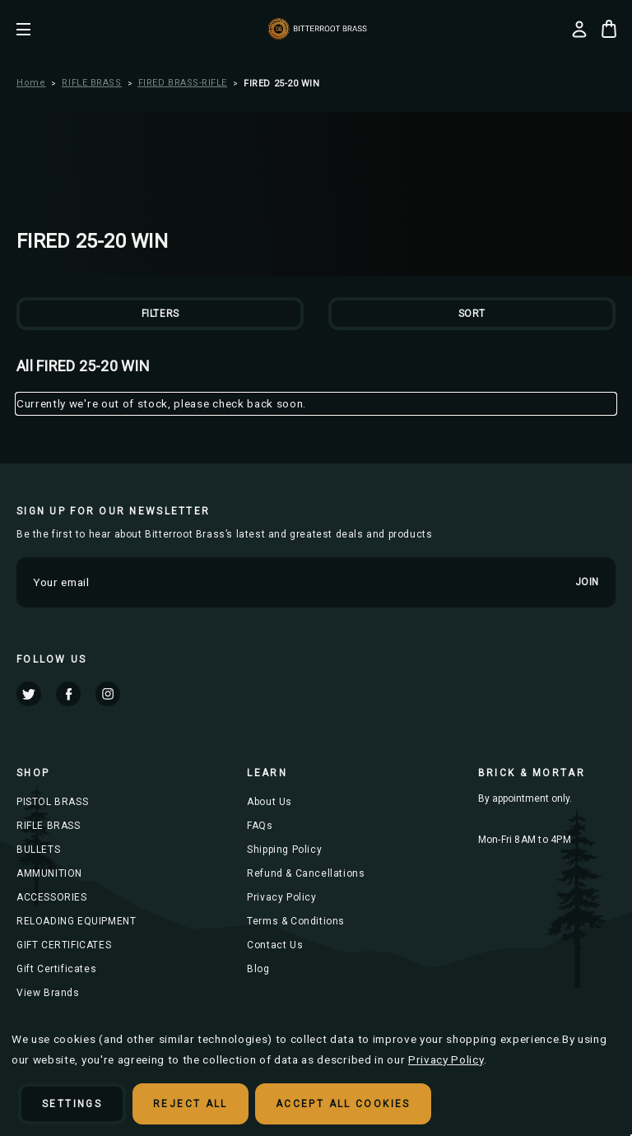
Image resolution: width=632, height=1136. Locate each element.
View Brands (48, 993)
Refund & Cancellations (306, 873)
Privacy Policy (281, 897)
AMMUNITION (49, 873)
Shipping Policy (284, 849)
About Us (269, 802)
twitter (28, 694)
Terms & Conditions (296, 921)
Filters (160, 313)
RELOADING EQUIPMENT (76, 921)
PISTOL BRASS (52, 802)
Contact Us (275, 945)
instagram (107, 694)
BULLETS (38, 849)
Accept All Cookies (343, 1104)
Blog (258, 969)
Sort (472, 313)
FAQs (259, 825)
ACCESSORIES (51, 897)
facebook (68, 694)
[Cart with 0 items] (609, 28)
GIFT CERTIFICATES (63, 945)
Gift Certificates (56, 969)
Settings (72, 1104)
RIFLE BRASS (48, 825)
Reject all (190, 1104)
